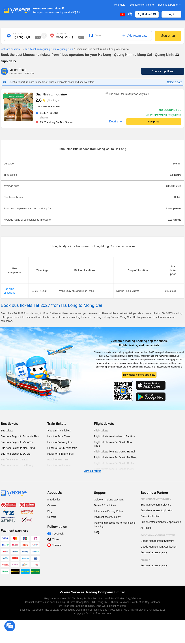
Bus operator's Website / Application (161, 522)
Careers (51, 505)
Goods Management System (158, 535)
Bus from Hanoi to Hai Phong (17, 465)
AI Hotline (146, 527)
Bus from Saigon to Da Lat (15, 453)
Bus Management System (156, 499)
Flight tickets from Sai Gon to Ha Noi (114, 451)
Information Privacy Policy (108, 511)
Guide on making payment (108, 499)
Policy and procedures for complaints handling (114, 524)
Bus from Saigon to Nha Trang (18, 447)
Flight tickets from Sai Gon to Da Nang (115, 457)
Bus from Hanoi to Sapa (14, 459)
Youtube (57, 545)
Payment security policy (107, 516)
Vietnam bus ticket (11, 49)
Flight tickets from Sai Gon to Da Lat (114, 463)
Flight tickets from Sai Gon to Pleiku (114, 468)
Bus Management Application (157, 510)
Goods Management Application (158, 546)
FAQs (97, 532)
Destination (61, 33)
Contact (51, 516)
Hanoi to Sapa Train (58, 436)
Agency (145, 560)
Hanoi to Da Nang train (60, 442)
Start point (17, 33)
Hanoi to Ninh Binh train (60, 453)
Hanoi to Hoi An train (58, 465)
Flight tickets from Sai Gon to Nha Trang (113, 444)
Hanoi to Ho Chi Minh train (62, 447)
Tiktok (55, 539)
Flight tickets (104, 423)
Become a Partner (169, 4)
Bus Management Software (156, 504)
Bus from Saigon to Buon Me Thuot (20, 436)
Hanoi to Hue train (57, 459)
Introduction (54, 499)
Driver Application (150, 516)
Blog (49, 511)
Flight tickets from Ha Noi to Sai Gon (114, 436)
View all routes (92, 470)
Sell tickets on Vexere (142, 4)
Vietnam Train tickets (59, 430)
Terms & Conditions (105, 505)
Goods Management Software (157, 540)
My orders (119, 4)
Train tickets (56, 423)
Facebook (57, 533)
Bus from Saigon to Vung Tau (17, 442)
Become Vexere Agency (154, 552)
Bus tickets (9, 423)
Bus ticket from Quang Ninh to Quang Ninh (47, 49)
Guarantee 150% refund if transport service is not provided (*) (54, 10)
